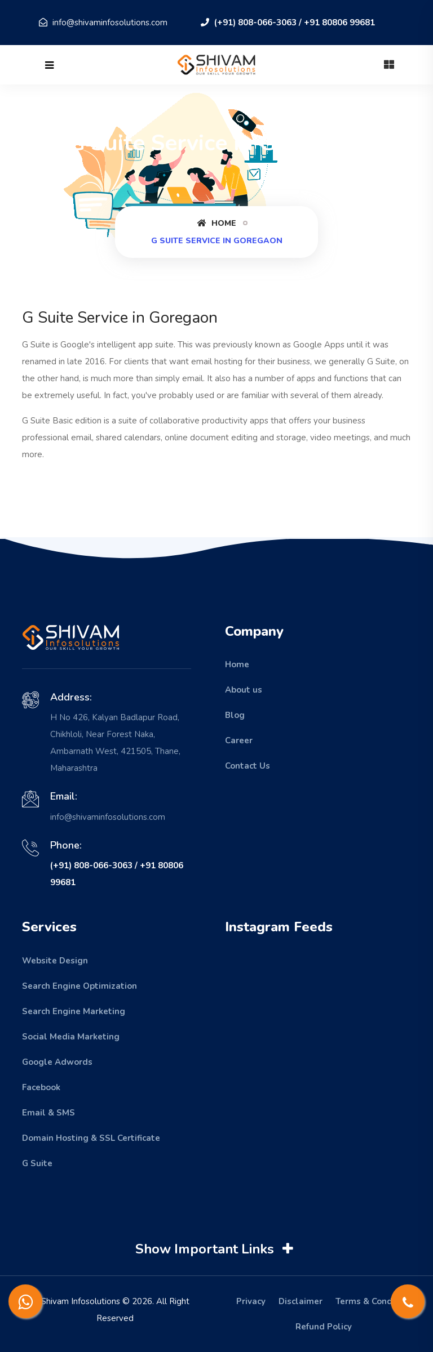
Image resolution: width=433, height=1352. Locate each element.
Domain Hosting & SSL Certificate (91, 1138)
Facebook (41, 1087)
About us (243, 689)
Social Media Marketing (71, 1036)
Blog (235, 715)
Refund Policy (323, 1326)
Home (216, 223)
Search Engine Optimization (79, 986)
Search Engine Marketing (73, 1011)
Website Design (55, 960)
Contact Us (247, 765)
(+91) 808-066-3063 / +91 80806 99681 (288, 22)
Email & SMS (48, 1112)
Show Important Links (216, 1250)
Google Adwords (57, 1062)
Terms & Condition (373, 1301)
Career (239, 740)
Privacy (251, 1301)
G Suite (37, 1163)
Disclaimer (300, 1301)
